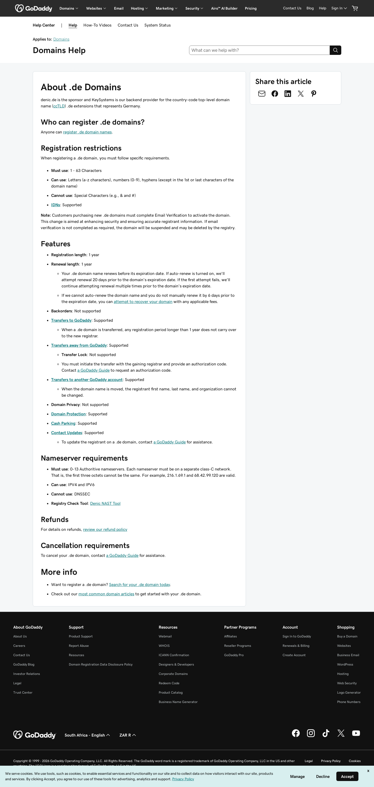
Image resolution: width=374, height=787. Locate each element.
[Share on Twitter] (300, 93)
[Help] (322, 8)
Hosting (343, 673)
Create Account (294, 655)
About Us (20, 636)
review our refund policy (105, 529)
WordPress (345, 664)
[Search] (335, 50)
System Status (157, 25)
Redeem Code (169, 683)
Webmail (165, 636)
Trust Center (22, 692)
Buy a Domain (347, 636)
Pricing (251, 8)
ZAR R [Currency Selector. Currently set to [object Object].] (128, 735)
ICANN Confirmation (174, 655)
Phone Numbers (348, 702)
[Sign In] (339, 8)
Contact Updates (66, 432)
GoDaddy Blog (23, 664)
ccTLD (59, 106)
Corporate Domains (173, 673)
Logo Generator (349, 692)
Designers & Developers (176, 664)
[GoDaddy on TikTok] (326, 736)
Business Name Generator (178, 702)
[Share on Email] (261, 93)
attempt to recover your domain (143, 301)
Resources (76, 655)
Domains (61, 39)
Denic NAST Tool (105, 503)
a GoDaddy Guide (93, 370)
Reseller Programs (237, 645)
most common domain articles (106, 594)
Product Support (81, 636)
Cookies (355, 761)
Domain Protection (68, 414)
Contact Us (128, 25)
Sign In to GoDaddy (297, 636)
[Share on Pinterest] (313, 93)
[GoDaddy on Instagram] (311, 736)
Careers (19, 645)
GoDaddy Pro (234, 655)
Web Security (347, 683)
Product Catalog (171, 692)
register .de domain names (87, 132)
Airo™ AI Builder (224, 8)
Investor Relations (26, 673)
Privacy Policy (330, 761)
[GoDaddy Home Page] (34, 735)
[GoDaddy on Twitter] (341, 736)
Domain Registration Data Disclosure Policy (100, 664)
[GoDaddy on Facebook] (295, 736)
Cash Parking (63, 423)
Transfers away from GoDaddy (79, 345)
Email (119, 8)
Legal (17, 683)
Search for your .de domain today (139, 584)
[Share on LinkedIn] (287, 93)
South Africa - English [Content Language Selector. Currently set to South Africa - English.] (88, 735)
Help (73, 25)
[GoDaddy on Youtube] (356, 736)
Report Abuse (79, 645)
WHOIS (164, 645)
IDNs (55, 205)
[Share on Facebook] (274, 93)
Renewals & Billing (296, 645)
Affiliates (230, 636)
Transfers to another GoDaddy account (87, 379)
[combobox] (259, 50)
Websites (344, 645)
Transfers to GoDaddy (71, 320)
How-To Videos (97, 25)
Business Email (348, 655)
